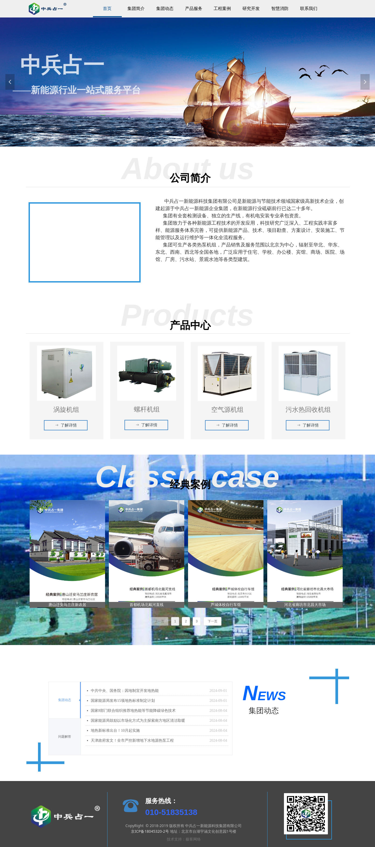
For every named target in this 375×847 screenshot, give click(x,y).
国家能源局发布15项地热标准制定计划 (123, 701)
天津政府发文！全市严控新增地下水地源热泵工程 (132, 740)
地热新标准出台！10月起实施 (115, 731)
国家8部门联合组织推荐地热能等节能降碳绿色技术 (133, 711)
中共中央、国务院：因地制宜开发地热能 (125, 691)
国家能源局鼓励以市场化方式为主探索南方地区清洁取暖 (138, 721)
